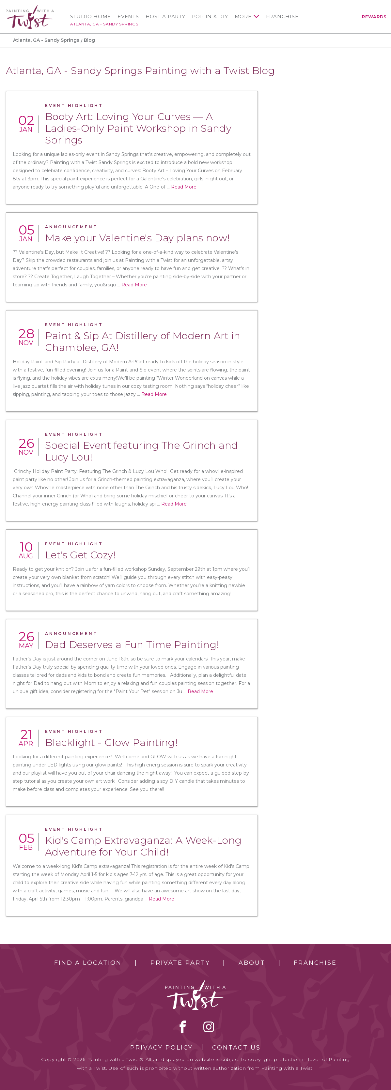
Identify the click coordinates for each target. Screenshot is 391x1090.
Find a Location (88, 962)
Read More (183, 187)
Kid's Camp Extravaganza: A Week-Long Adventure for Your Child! (143, 846)
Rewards (374, 16)
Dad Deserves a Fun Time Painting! (132, 645)
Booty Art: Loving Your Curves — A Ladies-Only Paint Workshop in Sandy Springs (138, 128)
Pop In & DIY (210, 17)
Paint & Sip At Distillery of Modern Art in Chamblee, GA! (143, 342)
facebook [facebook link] (183, 1027)
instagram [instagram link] (208, 1027)
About (252, 962)
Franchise (282, 17)
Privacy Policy (161, 1047)
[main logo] (30, 8)
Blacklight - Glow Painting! (111, 742)
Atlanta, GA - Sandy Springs (104, 24)
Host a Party (165, 17)
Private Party (180, 962)
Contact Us (236, 1047)
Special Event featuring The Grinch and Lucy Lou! (141, 451)
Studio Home (90, 17)
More (243, 17)
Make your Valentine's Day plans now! (137, 238)
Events (128, 17)
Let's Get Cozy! (80, 555)
